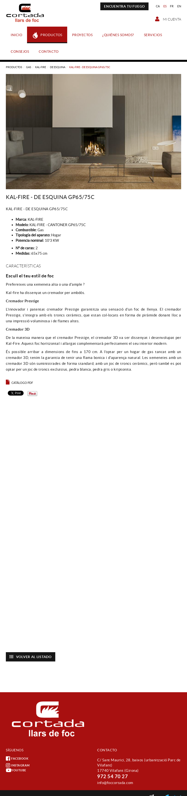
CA (158, 6)
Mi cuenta (168, 19)
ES (165, 6)
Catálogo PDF (19, 382)
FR (172, 6)
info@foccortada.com (115, 783)
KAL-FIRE (40, 67)
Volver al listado (30, 657)
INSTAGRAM (18, 765)
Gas (28, 67)
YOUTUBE (16, 770)
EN (179, 6)
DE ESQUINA (57, 67)
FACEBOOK (17, 758)
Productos (14, 67)
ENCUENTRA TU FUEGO (124, 6)
